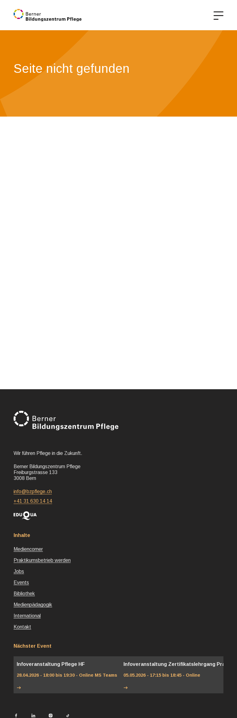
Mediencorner (28, 549)
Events (21, 582)
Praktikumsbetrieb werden (42, 560)
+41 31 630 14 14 (33, 501)
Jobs (19, 571)
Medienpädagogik (33, 604)
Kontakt (22, 626)
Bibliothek (24, 593)
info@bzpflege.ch (33, 491)
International (27, 615)
